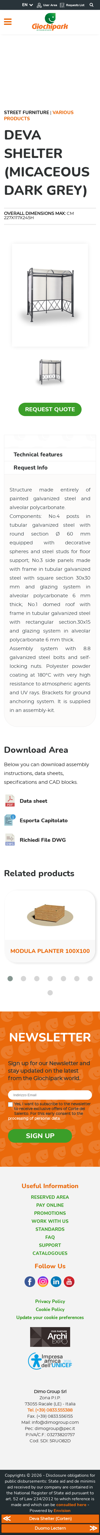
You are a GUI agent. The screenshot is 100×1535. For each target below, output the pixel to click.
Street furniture (26, 113)
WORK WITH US (50, 1221)
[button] (10, 978)
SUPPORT (50, 1245)
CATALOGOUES (50, 1253)
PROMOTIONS (50, 1213)
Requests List (71, 5)
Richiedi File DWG (35, 840)
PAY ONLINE (50, 1205)
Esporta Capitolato (36, 820)
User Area (47, 5)
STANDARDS (50, 1229)
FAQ (50, 1237)
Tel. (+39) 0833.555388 (50, 1410)
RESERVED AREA (50, 1197)
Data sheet (25, 801)
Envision (62, 1511)
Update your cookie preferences (50, 1318)
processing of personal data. (34, 1119)
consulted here (71, 1505)
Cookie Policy (50, 1310)
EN (24, 4)
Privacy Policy (50, 1301)
